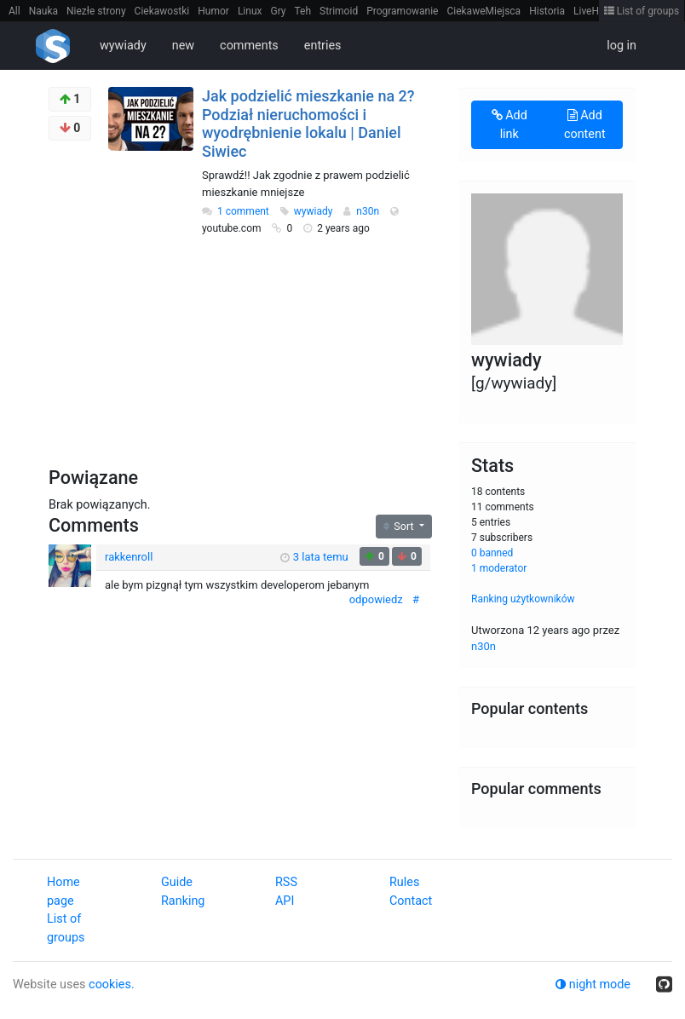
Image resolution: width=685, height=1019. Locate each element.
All (14, 11)
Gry (277, 11)
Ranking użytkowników (523, 599)
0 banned (492, 553)
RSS (286, 882)
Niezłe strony (96, 11)
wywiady (123, 45)
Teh (303, 11)
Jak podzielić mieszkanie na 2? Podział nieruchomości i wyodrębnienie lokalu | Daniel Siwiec (308, 123)
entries (323, 45)
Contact (410, 901)
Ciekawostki (162, 11)
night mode (592, 984)
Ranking (182, 901)
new (183, 45)
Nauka (43, 11)
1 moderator (499, 568)
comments (249, 45)
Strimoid (338, 11)
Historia (547, 11)
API (284, 901)
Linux (250, 11)
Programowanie (402, 11)
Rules (404, 882)
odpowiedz (376, 599)
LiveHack (594, 11)
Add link (509, 124)
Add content (585, 124)
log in (621, 45)
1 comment (243, 211)
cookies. (112, 984)
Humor (213, 11)
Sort (400, 526)
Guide (177, 882)
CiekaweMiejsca (483, 11)
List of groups (642, 11)
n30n (369, 211)
